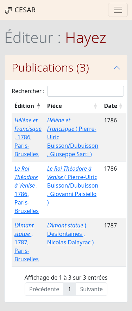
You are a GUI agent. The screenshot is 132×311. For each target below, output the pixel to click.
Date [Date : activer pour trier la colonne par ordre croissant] (110, 106)
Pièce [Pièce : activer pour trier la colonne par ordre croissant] (54, 106)
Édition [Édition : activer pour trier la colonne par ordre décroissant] (24, 106)
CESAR (20, 10)
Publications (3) (50, 67)
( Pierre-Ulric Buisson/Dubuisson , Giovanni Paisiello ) (73, 185)
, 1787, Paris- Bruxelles (26, 242)
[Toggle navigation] (118, 10)
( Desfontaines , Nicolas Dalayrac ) (70, 233)
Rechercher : (68, 91)
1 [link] (69, 289)
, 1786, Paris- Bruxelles (28, 137)
